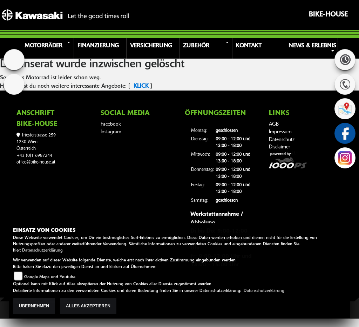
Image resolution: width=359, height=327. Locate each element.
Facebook (111, 124)
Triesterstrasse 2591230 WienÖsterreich (36, 142)
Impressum (280, 132)
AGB (274, 124)
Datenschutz (282, 139)
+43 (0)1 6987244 (34, 155)
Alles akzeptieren (88, 305)
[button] (49, 48)
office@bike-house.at (35, 162)
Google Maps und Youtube (49, 277)
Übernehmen (34, 305)
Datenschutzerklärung (42, 250)
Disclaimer (279, 147)
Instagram (111, 132)
